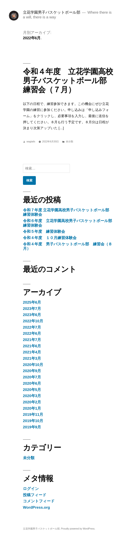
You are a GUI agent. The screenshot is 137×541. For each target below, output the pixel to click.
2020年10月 (33, 365)
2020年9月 (32, 371)
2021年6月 (32, 346)
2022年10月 (33, 321)
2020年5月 (32, 390)
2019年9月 (32, 427)
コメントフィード (39, 501)
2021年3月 (32, 358)
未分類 (69, 141)
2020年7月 (32, 377)
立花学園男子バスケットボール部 (51, 12)
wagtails (30, 141)
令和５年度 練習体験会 (44, 231)
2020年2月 (32, 402)
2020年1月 (32, 408)
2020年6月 (32, 383)
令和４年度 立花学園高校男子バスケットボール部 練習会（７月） (68, 80)
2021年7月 (32, 340)
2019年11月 (33, 414)
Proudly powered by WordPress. (78, 528)
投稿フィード (34, 495)
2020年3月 (32, 396)
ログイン (31, 489)
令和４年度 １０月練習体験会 (50, 238)
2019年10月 (33, 421)
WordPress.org (36, 507)
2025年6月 (32, 302)
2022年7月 (32, 327)
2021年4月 (32, 352)
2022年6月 (32, 333)
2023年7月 (32, 309)
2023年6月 (32, 315)
